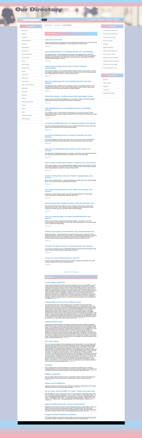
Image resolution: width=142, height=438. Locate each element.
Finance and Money (27, 54)
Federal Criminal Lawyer (109, 37)
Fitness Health (25, 57)
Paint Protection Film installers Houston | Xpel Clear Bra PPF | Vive (69, 203)
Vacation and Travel (27, 115)
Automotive (24, 30)
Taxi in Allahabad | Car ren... (110, 67)
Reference (24, 95)
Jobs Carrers (25, 74)
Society (24, 108)
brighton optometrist (108, 47)
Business (24, 34)
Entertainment (25, 47)
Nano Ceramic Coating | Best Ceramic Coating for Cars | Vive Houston (70, 162)
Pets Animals (25, 81)
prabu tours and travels (53, 40)
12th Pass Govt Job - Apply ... (110, 64)
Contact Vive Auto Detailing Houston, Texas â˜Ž (62, 258)
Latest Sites (101, 19)
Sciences (24, 105)
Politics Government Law (28, 84)
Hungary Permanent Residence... (111, 61)
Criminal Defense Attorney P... (111, 34)
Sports (23, 112)
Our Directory (48, 25)
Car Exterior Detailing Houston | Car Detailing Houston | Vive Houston (70, 123)
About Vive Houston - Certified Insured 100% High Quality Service (69, 96)
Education (24, 44)
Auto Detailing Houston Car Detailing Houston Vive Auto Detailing (69, 52)
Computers (24, 37)
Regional (24, 98)
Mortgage (105, 44)
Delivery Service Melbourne (110, 51)
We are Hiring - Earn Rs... (109, 54)
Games (23, 61)
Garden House (25, 64)
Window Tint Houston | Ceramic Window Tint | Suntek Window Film (69, 231)
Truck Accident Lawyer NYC (110, 30)
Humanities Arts (26, 67)
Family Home (25, 51)
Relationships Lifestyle (27, 101)
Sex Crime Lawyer (108, 40)
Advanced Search (53, 19)
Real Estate (25, 88)
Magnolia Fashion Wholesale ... (111, 57)
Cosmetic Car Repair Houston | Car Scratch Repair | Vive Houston (69, 246)
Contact (116, 19)
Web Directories (26, 118)
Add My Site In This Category (70, 272)
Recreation (24, 91)
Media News (25, 78)
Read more (48, 46)
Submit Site (92, 19)
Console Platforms (26, 40)
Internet (24, 71)
